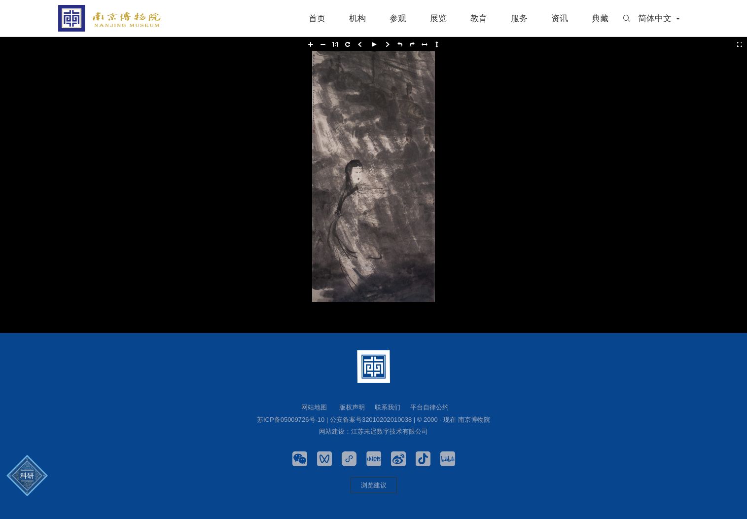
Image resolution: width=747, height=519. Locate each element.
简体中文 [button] (660, 18)
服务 (519, 18)
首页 (317, 18)
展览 (438, 18)
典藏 (600, 18)
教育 (478, 18)
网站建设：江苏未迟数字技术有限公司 (373, 431)
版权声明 (352, 407)
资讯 (559, 18)
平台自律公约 (429, 407)
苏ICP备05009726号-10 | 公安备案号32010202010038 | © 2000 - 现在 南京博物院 (373, 419)
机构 (357, 18)
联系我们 (387, 407)
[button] (311, 44)
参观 (398, 18)
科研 (27, 476)
